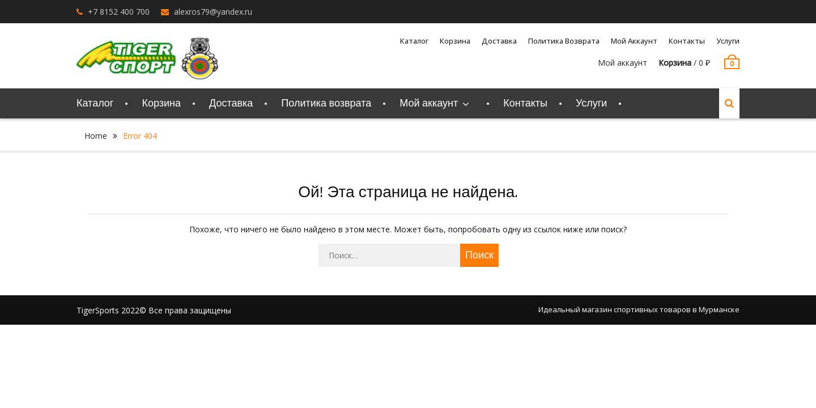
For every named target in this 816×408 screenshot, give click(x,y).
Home (95, 135)
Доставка (499, 41)
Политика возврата (564, 41)
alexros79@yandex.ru (213, 11)
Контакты (687, 41)
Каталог (414, 41)
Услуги (728, 41)
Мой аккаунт (634, 41)
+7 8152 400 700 (119, 11)
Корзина (455, 41)
